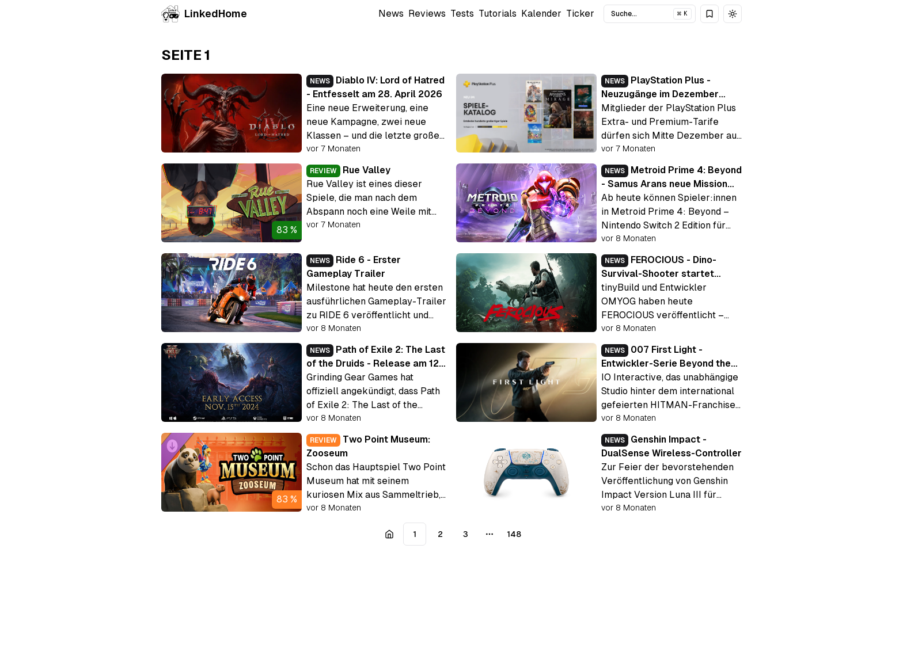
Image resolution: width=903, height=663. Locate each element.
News (391, 13)
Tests (462, 13)
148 (514, 534)
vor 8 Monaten (628, 238)
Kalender (541, 13)
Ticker (580, 13)
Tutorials (498, 13)
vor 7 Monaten (333, 148)
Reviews (427, 13)
